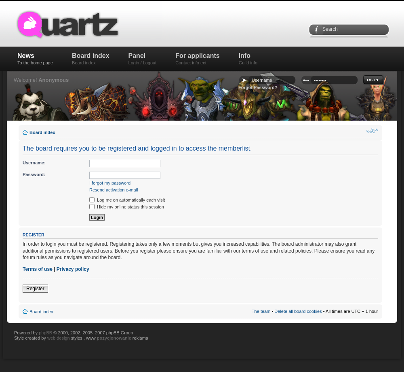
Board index (90, 58)
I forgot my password (109, 183)
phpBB (45, 332)
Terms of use (38, 269)
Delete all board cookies (298, 311)
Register (35, 288)
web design (59, 338)
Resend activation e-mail (113, 189)
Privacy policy (73, 269)
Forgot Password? (258, 87)
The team (261, 311)
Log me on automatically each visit (127, 200)
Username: (34, 162)
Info (248, 58)
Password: (34, 174)
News (35, 58)
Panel (142, 58)
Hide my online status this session (126, 206)
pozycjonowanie (114, 338)
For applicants (197, 58)
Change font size (372, 130)
